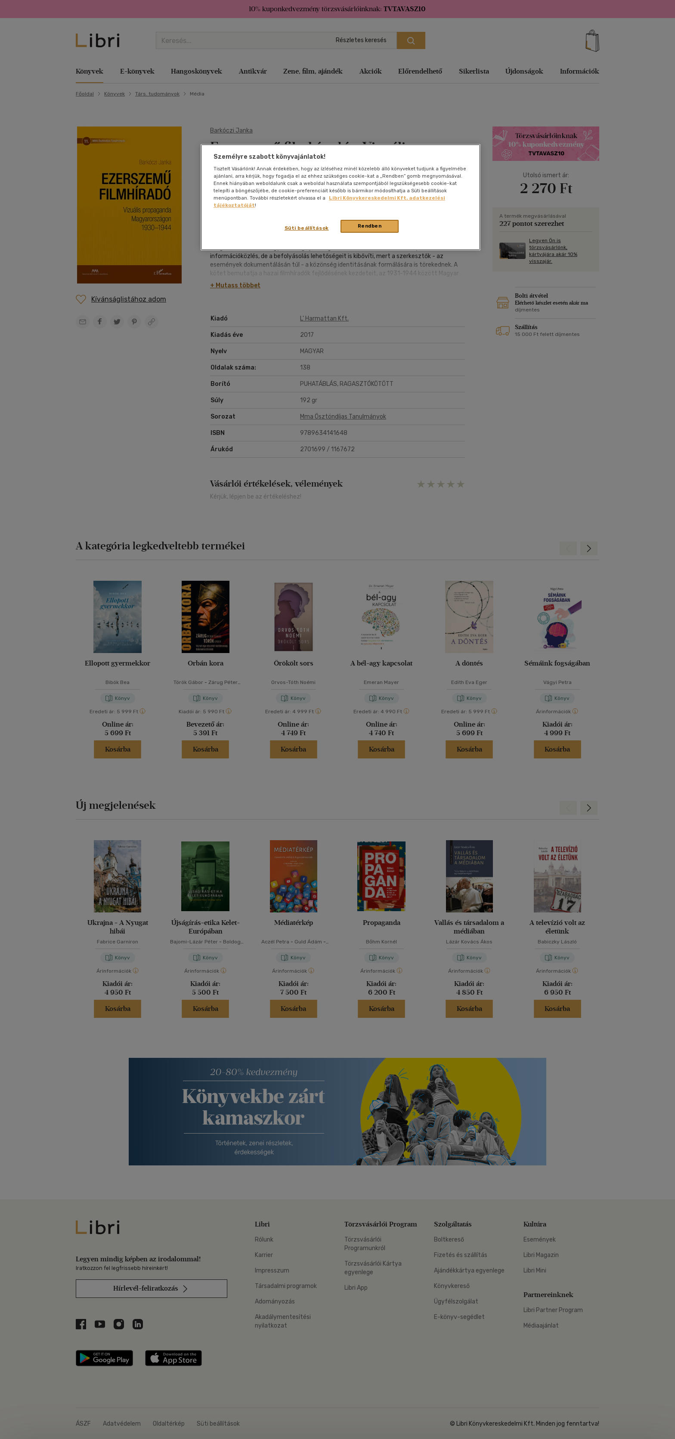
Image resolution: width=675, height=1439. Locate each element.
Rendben (370, 226)
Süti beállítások (307, 228)
